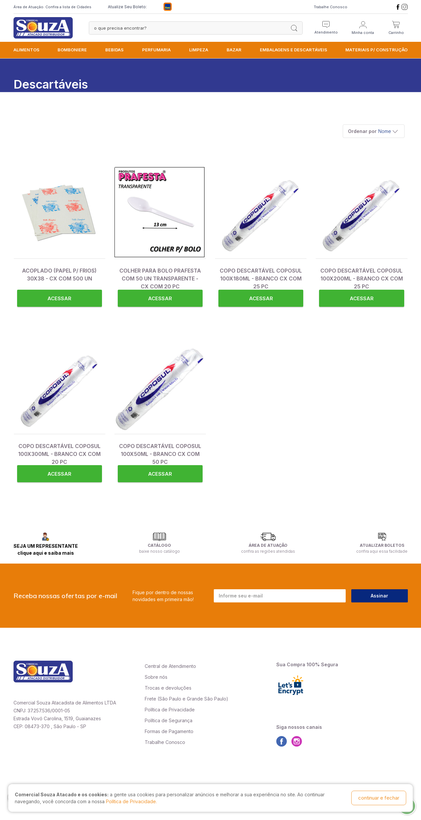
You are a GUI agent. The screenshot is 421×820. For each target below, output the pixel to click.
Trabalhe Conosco (330, 7)
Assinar (379, 595)
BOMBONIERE (72, 49)
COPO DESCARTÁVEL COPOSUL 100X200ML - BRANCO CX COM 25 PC (361, 278)
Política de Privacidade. (131, 801)
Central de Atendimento (170, 666)
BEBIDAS (114, 49)
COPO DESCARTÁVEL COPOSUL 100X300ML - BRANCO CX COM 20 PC (59, 454)
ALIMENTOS (26, 49)
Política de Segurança (168, 720)
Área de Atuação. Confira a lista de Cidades (52, 7)
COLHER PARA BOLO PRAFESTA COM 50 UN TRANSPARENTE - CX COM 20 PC (160, 278)
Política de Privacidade (170, 709)
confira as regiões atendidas (268, 551)
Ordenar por (362, 131)
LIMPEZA (198, 49)
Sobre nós (156, 677)
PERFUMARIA (156, 49)
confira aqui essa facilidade (382, 551)
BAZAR (234, 49)
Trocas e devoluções (168, 688)
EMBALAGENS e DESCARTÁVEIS (293, 49)
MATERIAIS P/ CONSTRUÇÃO (376, 49)
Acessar (59, 298)
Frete (150, 698)
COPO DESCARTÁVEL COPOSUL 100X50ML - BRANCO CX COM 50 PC (160, 454)
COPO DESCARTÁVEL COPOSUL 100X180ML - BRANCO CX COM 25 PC (261, 278)
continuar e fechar (378, 798)
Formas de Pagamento (169, 731)
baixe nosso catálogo (159, 551)
